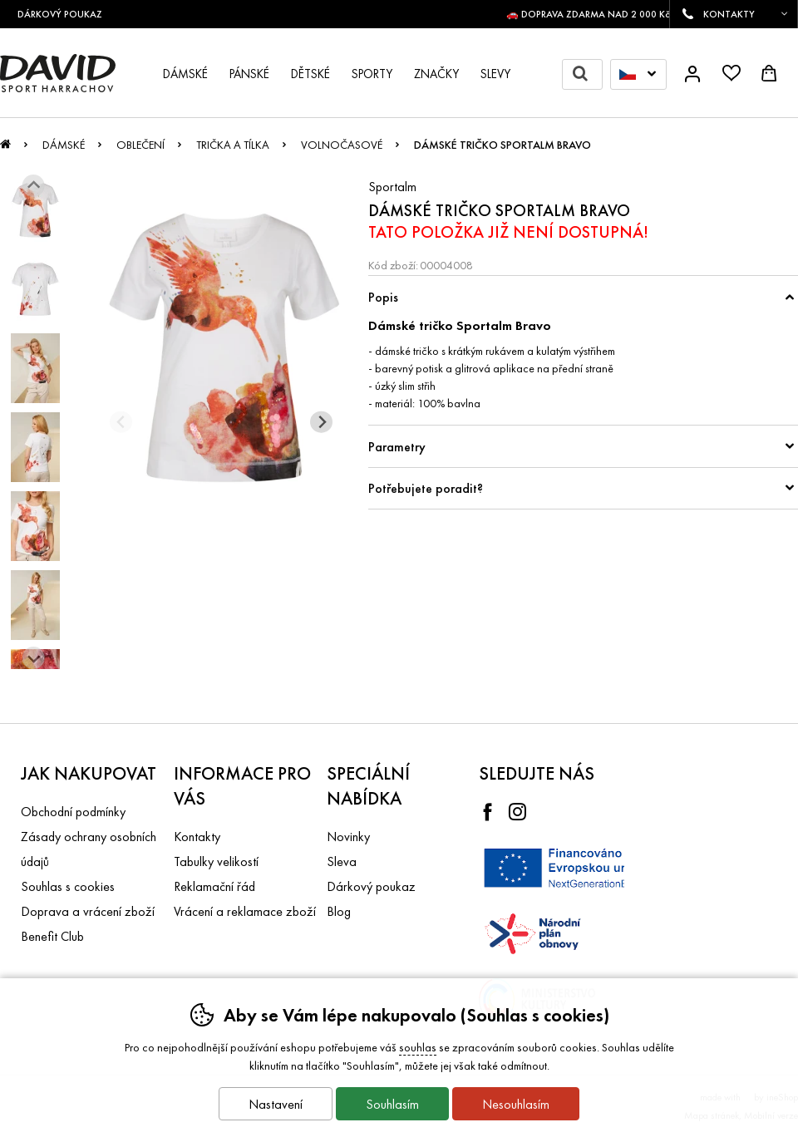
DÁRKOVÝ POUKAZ (66, 14)
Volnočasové (341, 144)
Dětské (310, 74)
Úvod (5, 148)
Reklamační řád (214, 886)
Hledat (587, 74)
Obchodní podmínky (73, 811)
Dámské (63, 144)
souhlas (417, 1047)
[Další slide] (33, 658)
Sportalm (392, 186)
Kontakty (197, 836)
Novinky (348, 836)
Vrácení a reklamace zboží (245, 911)
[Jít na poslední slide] (33, 186)
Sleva (342, 861)
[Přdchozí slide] (121, 422)
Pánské (249, 74)
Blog (339, 911)
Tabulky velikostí (216, 861)
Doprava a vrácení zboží (88, 911)
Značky (436, 74)
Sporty (372, 74)
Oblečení (140, 144)
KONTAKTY (729, 14)
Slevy (495, 74)
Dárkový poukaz (371, 886)
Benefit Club (52, 936)
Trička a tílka (232, 144)
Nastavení (276, 1104)
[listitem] (35, 210)
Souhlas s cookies (68, 886)
